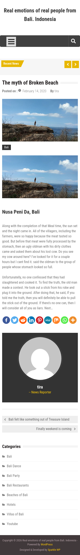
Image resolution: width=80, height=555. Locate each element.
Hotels (11, 505)
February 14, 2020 (34, 91)
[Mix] (56, 320)
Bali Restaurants (18, 485)
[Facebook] (6, 320)
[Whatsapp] (64, 320)
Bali (6, 147)
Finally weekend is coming (53, 429)
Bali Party (13, 476)
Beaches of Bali (17, 495)
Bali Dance (14, 466)
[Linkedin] (31, 320)
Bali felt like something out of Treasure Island (39, 419)
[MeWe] (48, 320)
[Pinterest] (39, 320)
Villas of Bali (15, 514)
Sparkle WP (54, 549)
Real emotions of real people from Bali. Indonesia (40, 14)
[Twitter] (14, 320)
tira (57, 91)
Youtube (12, 524)
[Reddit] (23, 320)
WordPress (47, 544)
